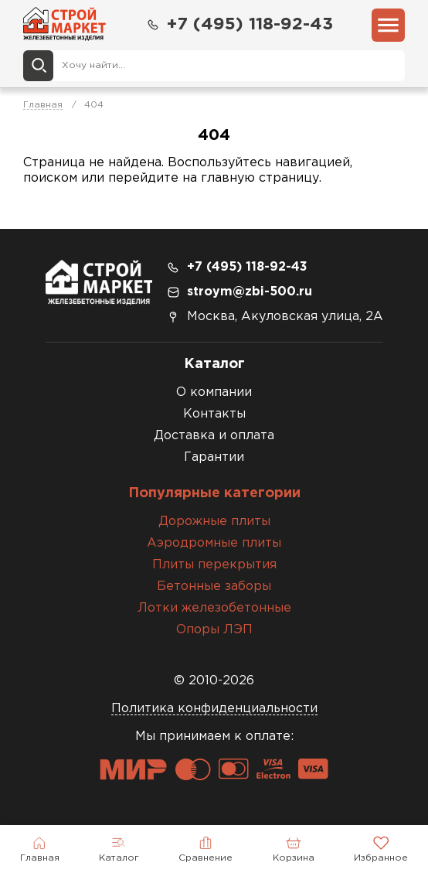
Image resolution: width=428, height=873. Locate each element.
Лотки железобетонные (214, 608)
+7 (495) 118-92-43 (239, 25)
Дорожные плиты (214, 521)
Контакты (214, 414)
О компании (214, 392)
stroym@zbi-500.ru (249, 292)
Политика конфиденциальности (214, 708)
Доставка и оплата (214, 436)
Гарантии (214, 457)
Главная (43, 105)
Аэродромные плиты (214, 543)
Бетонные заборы (214, 586)
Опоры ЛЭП (214, 630)
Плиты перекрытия (214, 565)
